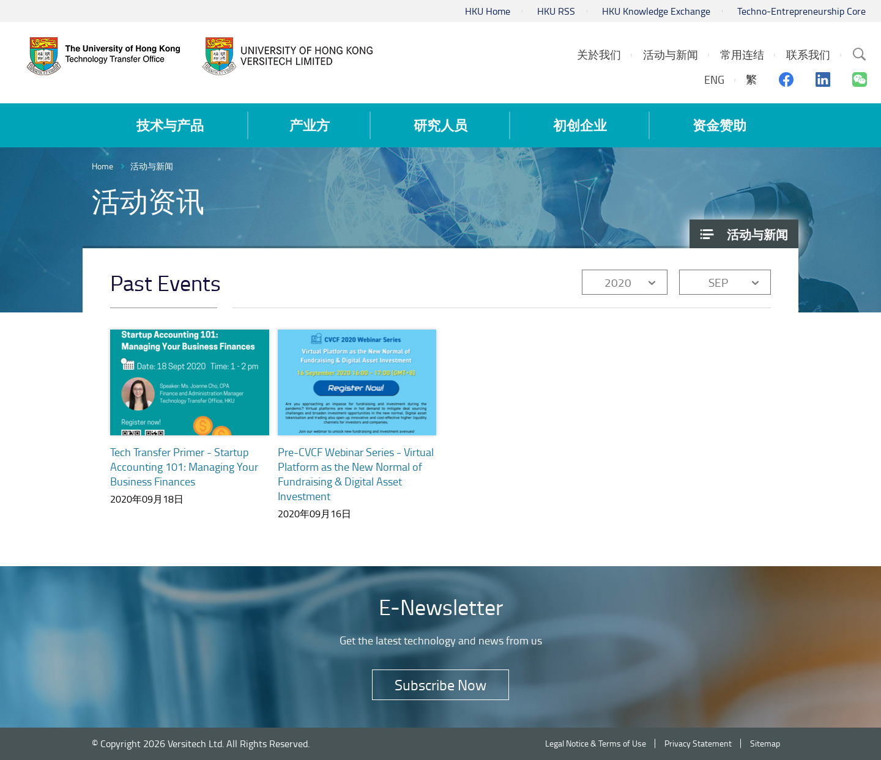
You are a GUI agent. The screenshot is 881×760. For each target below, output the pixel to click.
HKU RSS (556, 11)
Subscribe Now (440, 684)
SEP (718, 282)
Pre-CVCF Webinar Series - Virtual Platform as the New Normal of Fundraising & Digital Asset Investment (356, 474)
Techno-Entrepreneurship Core (801, 11)
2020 (617, 282)
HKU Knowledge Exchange (656, 11)
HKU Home (487, 11)
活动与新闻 (151, 166)
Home (102, 166)
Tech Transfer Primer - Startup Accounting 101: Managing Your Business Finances (184, 467)
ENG (714, 79)
